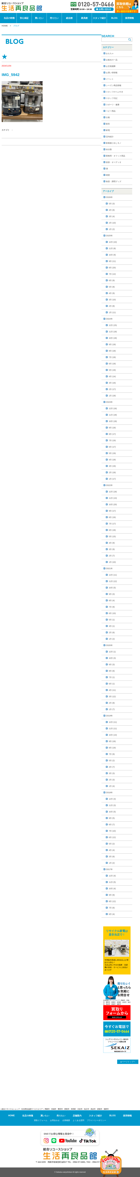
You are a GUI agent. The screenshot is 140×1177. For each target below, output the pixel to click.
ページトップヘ (127, 1062)
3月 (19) (112, 466)
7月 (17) (112, 524)
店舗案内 (77, 1115)
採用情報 (129, 18)
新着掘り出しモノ (113, 143)
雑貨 (108, 175)
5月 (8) (112, 287)
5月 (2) (112, 760)
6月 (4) (112, 914)
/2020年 (109, 645)
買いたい (39, 18)
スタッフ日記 (111, 98)
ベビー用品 (111, 111)
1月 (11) (112, 312)
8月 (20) (112, 268)
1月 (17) (112, 479)
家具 (108, 124)
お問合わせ (55, 1120)
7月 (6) (112, 908)
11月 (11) (113, 728)
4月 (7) (112, 767)
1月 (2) (112, 229)
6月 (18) (112, 364)
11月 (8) (112, 248)
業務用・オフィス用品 (115, 156)
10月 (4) (112, 888)
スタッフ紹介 (99, 18)
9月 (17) (112, 511)
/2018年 (109, 792)
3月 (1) (112, 626)
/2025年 (109, 236)
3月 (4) (112, 216)
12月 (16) (113, 408)
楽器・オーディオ (113, 162)
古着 (108, 117)
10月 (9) (112, 255)
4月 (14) (112, 376)
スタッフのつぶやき (114, 92)
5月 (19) (112, 370)
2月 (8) (112, 306)
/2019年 (109, 716)
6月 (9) (112, 280)
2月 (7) (112, 556)
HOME (5, 26)
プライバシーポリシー (96, 1120)
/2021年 (109, 568)
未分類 (109, 149)
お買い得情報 (111, 73)
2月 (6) (112, 632)
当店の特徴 (9, 18)
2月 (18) (112, 472)
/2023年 (109, 402)
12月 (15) (113, 325)
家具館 (84, 18)
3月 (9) (112, 549)
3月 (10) (112, 300)
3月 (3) (112, 773)
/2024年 (109, 319)
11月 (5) (112, 882)
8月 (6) (112, 671)
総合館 (69, 18)
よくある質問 (78, 1120)
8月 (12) (112, 901)
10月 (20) (113, 504)
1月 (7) (112, 709)
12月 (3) (112, 799)
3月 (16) (112, 383)
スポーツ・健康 (112, 105)
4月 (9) (112, 293)
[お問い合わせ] (104, 9)
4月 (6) (112, 210)
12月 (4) (112, 876)
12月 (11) (113, 575)
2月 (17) (112, 389)
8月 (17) (112, 434)
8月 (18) (112, 351)
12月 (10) (113, 242)
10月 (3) (112, 658)
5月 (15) (112, 536)
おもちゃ (110, 53)
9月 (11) (112, 261)
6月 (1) (112, 684)
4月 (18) (112, 460)
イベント (110, 79)
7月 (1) (112, 677)
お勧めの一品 (111, 60)
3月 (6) (112, 856)
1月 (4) (112, 786)
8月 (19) (112, 748)
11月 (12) (113, 581)
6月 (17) (112, 447)
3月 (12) (112, 696)
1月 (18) (112, 396)
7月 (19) (112, 440)
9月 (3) (112, 594)
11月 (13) (113, 498)
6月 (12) (112, 837)
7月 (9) (112, 607)
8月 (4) (112, 600)
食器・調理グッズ (113, 181)
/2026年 (109, 197)
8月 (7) (112, 824)
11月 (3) (112, 805)
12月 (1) (112, 652)
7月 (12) (112, 274)
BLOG (114, 18)
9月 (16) (112, 741)
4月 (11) (112, 690)
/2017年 (109, 869)
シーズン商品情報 (113, 85)
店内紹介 (110, 137)
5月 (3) (112, 204)
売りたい (54, 18)
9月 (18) (112, 344)
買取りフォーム (40, 1120)
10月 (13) (113, 735)
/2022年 (109, 485)
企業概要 (66, 1120)
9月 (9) (112, 895)
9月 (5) (112, 818)
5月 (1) (112, 620)
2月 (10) (112, 223)
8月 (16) (112, 517)
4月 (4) (112, 850)
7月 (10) (112, 831)
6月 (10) (112, 613)
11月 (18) (113, 332)
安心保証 (24, 18)
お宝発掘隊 (111, 66)
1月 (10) (112, 562)
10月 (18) (113, 338)
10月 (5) (112, 588)
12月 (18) (113, 492)
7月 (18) (112, 357)
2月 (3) (112, 780)
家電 (108, 130)
